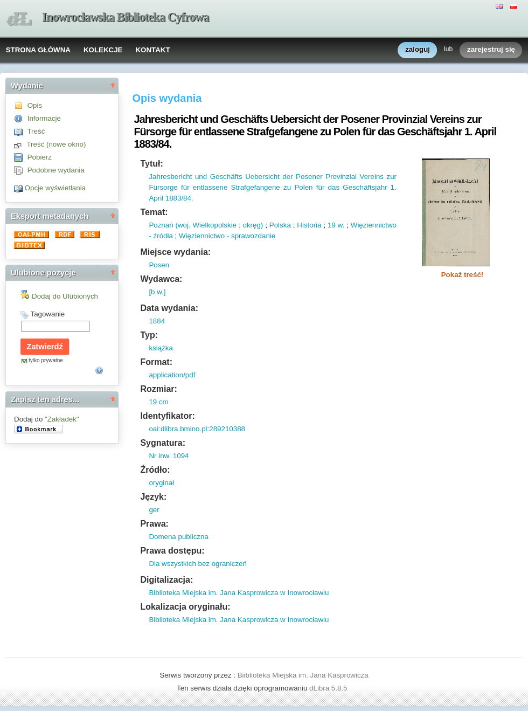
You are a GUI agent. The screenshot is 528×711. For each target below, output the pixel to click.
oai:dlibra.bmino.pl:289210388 (197, 429)
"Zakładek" (62, 419)
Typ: (149, 335)
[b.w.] (157, 292)
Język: (153, 496)
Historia (309, 225)
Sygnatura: (162, 442)
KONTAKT (152, 50)
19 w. (336, 225)
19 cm (158, 402)
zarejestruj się (491, 50)
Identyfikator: (167, 415)
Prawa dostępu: (172, 550)
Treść (36, 131)
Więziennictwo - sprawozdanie (227, 236)
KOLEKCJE (103, 50)
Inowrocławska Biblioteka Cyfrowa (125, 17)
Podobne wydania (56, 170)
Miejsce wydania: (175, 252)
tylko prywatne (46, 360)
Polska (280, 225)
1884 (157, 321)
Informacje (44, 118)
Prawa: (154, 523)
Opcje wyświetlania (55, 188)
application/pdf (172, 375)
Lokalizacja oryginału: (185, 606)
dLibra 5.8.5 (329, 688)
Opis (34, 105)
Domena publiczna (178, 537)
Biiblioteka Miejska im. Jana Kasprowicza (303, 675)
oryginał (161, 483)
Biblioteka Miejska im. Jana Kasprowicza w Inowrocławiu (239, 593)
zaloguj (417, 50)
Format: (156, 362)
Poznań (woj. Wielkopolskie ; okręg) (206, 225)
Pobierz (39, 157)
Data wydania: (169, 308)
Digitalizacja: (166, 579)
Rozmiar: (158, 389)
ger (154, 510)
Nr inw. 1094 (169, 456)
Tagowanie (47, 314)
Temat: (154, 212)
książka (160, 348)
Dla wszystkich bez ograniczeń (198, 564)
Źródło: (155, 469)
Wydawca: (161, 279)
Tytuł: (151, 163)
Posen (159, 265)
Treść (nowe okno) (56, 144)
